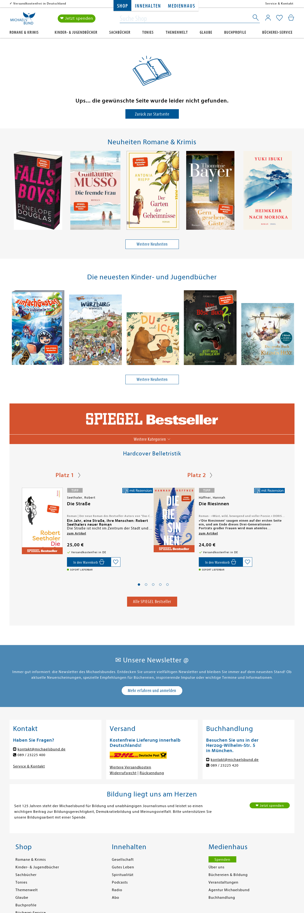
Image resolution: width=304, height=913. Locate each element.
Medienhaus (181, 6)
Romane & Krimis (24, 32)
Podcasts (120, 882)
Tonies (148, 32)
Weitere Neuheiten (152, 244)
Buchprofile (235, 32)
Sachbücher (119, 32)
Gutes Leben (123, 867)
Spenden (222, 859)
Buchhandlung (222, 897)
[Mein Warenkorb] (291, 17)
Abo (115, 897)
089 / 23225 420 (224, 765)
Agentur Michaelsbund (229, 890)
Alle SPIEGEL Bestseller (152, 601)
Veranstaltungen (223, 882)
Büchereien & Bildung (228, 875)
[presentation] (12, 191)
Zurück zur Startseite (152, 114)
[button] (139, 584)
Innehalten (148, 6)
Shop (122, 6)
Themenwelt (177, 32)
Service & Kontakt (279, 3)
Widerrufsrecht (123, 773)
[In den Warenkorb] (89, 562)
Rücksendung (152, 773)
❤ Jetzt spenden (76, 18)
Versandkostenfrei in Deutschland (39, 3)
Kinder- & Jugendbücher (76, 32)
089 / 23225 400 (31, 755)
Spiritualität (122, 875)
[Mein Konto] (268, 17)
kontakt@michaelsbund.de (42, 749)
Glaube (206, 32)
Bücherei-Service (277, 32)
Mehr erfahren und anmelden (152, 690)
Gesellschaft (123, 859)
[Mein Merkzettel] (279, 18)
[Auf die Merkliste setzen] (115, 562)
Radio (117, 890)
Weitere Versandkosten (130, 767)
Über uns (216, 867)
